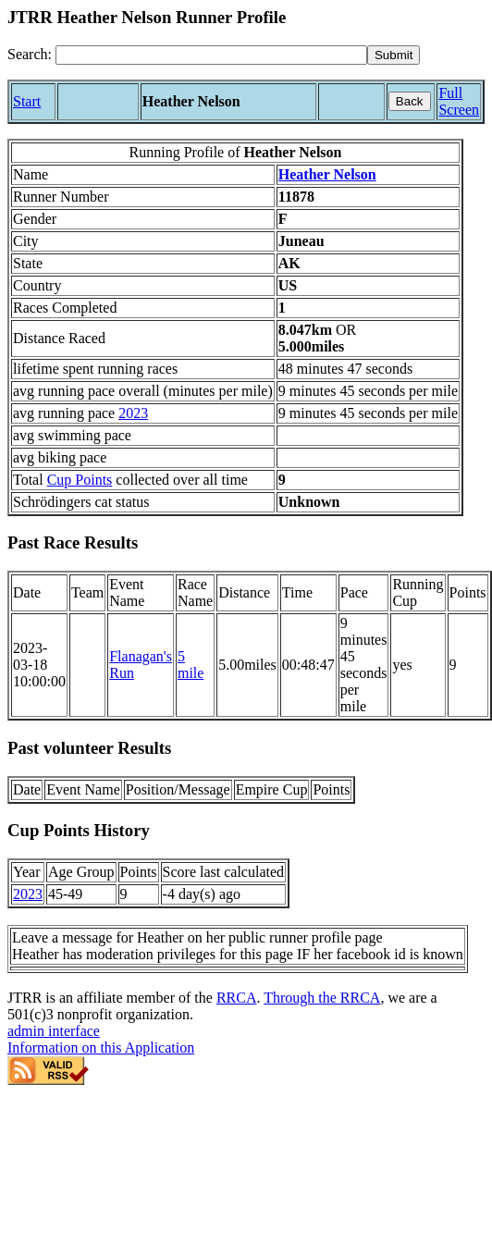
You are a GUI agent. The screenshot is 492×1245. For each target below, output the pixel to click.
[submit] (393, 55)
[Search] (211, 55)
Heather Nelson (327, 174)
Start (27, 101)
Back (410, 101)
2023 (133, 413)
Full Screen (458, 101)
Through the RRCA (322, 997)
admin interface (53, 1031)
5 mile (190, 664)
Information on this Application (100, 1047)
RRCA (236, 997)
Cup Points (80, 479)
